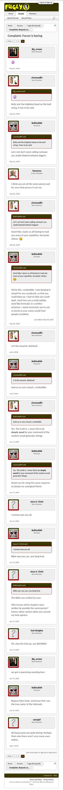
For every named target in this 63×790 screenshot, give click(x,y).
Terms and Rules (36, 779)
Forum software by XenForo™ (21, 782)
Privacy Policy (49, 779)
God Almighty (37, 630)
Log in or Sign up (46, 2)
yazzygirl (37, 719)
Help (55, 775)
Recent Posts (26, 18)
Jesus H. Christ (36, 501)
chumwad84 (37, 77)
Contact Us (48, 775)
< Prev (9, 41)
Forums (21, 14)
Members (32, 14)
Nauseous (36, 171)
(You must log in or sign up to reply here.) (41, 752)
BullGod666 (37, 123)
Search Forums (12, 18)
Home (11, 14)
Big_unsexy (37, 49)
